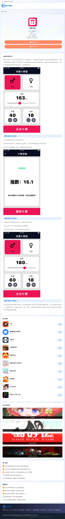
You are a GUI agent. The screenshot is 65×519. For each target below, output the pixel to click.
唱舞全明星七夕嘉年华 (16, 363)
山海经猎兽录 (13, 347)
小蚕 (11, 323)
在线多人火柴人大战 (15, 394)
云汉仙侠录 (13, 386)
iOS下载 (34, 46)
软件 (5, 11)
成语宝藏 (12, 378)
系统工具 (34, 31)
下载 (59, 324)
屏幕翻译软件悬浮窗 (15, 331)
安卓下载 (34, 42)
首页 (2, 11)
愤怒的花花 (13, 355)
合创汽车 (12, 339)
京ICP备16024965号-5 (33, 515)
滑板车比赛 (13, 371)
